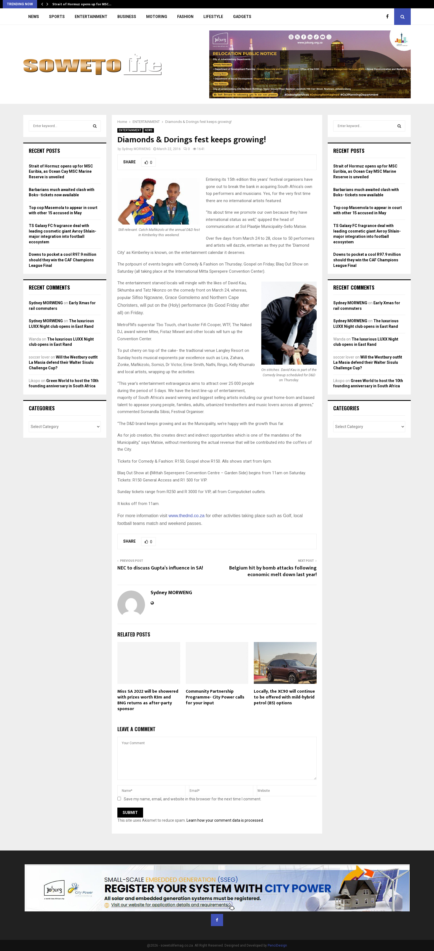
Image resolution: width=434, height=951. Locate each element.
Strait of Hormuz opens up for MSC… (81, 4)
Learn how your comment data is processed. (225, 820)
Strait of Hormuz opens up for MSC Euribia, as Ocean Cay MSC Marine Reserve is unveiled (61, 171)
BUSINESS (126, 16)
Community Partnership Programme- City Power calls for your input (215, 697)
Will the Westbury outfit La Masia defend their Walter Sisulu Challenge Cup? (63, 362)
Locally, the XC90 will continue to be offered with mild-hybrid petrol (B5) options (284, 697)
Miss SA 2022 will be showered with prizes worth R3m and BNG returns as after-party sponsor (147, 700)
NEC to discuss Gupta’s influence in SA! (160, 568)
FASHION (185, 16)
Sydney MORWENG (136, 149)
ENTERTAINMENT (91, 16)
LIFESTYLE (213, 16)
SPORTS (57, 16)
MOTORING (156, 16)
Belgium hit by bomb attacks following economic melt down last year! (273, 571)
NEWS (33, 16)
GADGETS (242, 16)
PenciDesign (277, 945)
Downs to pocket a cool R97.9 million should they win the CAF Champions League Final (62, 259)
